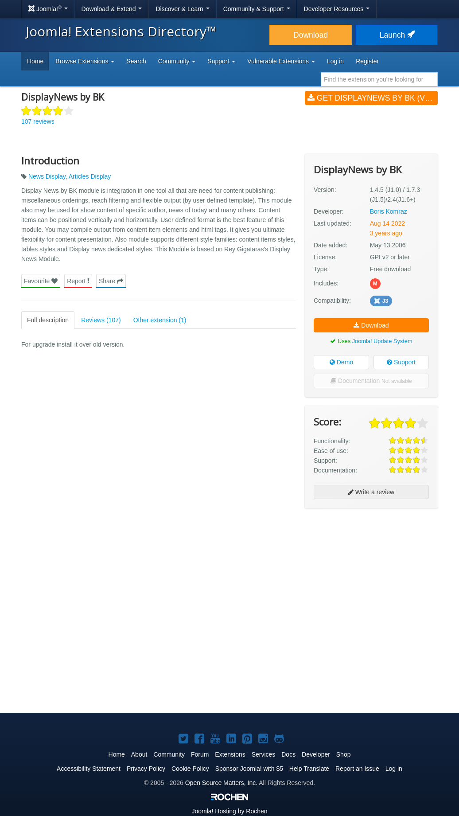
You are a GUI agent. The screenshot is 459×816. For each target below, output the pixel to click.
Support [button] (221, 61)
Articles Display (90, 176)
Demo (341, 362)
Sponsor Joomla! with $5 (249, 768)
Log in (335, 61)
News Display (47, 176)
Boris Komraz (388, 211)
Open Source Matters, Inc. (221, 782)
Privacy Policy (146, 768)
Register (367, 61)
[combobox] (379, 79)
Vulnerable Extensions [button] (281, 61)
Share (111, 281)
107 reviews (37, 121)
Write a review (371, 492)
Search (136, 61)
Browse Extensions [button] (84, 61)
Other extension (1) (160, 320)
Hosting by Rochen (229, 811)
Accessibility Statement (89, 768)
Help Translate (309, 768)
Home (35, 61)
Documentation (371, 380)
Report (78, 281)
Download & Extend (112, 8)
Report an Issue (357, 768)
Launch (396, 35)
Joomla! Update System (382, 341)
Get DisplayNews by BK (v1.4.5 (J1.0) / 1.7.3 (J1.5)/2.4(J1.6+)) (372, 98)
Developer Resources (337, 8)
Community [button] (177, 61)
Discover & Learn (182, 8)
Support (401, 362)
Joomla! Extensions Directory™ (121, 31)
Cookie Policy (190, 768)
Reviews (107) (101, 320)
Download (310, 35)
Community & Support (256, 8)
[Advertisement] (371, 572)
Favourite (41, 281)
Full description (48, 320)
